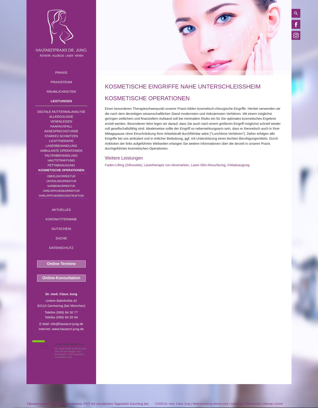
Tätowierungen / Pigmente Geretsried (53, 404)
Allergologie (61, 116)
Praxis (61, 72)
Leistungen (61, 101)
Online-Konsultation (61, 278)
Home (108, 72)
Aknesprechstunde (61, 131)
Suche (61, 238)
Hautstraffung (61, 160)
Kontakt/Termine (61, 219)
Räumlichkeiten (61, 91)
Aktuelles (61, 210)
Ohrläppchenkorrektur (61, 190)
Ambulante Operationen (61, 150)
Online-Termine (61, 264)
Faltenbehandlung (61, 155)
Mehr (78, 357)
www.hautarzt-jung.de (68, 329)
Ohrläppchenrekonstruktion (61, 195)
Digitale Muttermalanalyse (61, 112)
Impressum (237, 403)
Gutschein (61, 229)
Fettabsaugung (61, 165)
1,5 (43, 347)
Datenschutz (61, 248)
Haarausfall (61, 126)
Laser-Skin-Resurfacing (208, 165)
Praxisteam (61, 82)
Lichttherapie (61, 141)
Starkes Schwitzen (61, 136)
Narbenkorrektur (61, 186)
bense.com (220, 403)
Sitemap (268, 403)
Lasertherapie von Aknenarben (166, 165)
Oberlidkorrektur (61, 176)
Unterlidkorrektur (61, 181)
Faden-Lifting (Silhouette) (123, 165)
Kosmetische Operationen (61, 170)
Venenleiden (61, 121)
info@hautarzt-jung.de (67, 324)
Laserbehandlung (61, 146)
